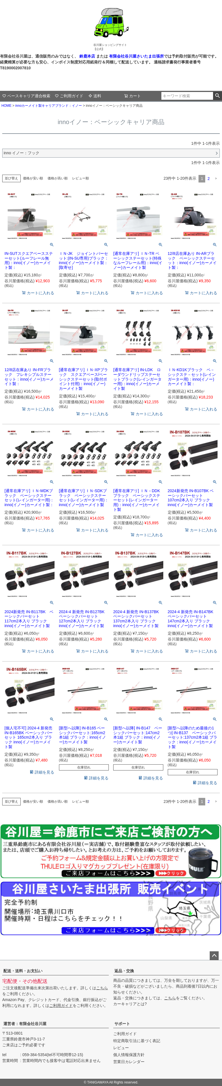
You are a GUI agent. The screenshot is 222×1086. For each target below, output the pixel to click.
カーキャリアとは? (130, 1004)
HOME (6, 106)
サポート (122, 1023)
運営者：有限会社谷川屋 (24, 1023)
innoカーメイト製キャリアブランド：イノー (48, 106)
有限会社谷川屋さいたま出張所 (136, 56)
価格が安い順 (33, 178)
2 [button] (208, 178)
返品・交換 (124, 971)
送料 (94, 96)
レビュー (121, 1047)
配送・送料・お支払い (22, 971)
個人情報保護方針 (129, 1054)
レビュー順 (80, 178)
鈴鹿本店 (87, 56)
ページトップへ (214, 955)
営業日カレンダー (129, 1061)
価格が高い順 (58, 178)
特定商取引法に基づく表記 (136, 1040)
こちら (102, 988)
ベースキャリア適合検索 (26, 96)
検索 (217, 96)
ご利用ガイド (69, 96)
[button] (216, 179)
